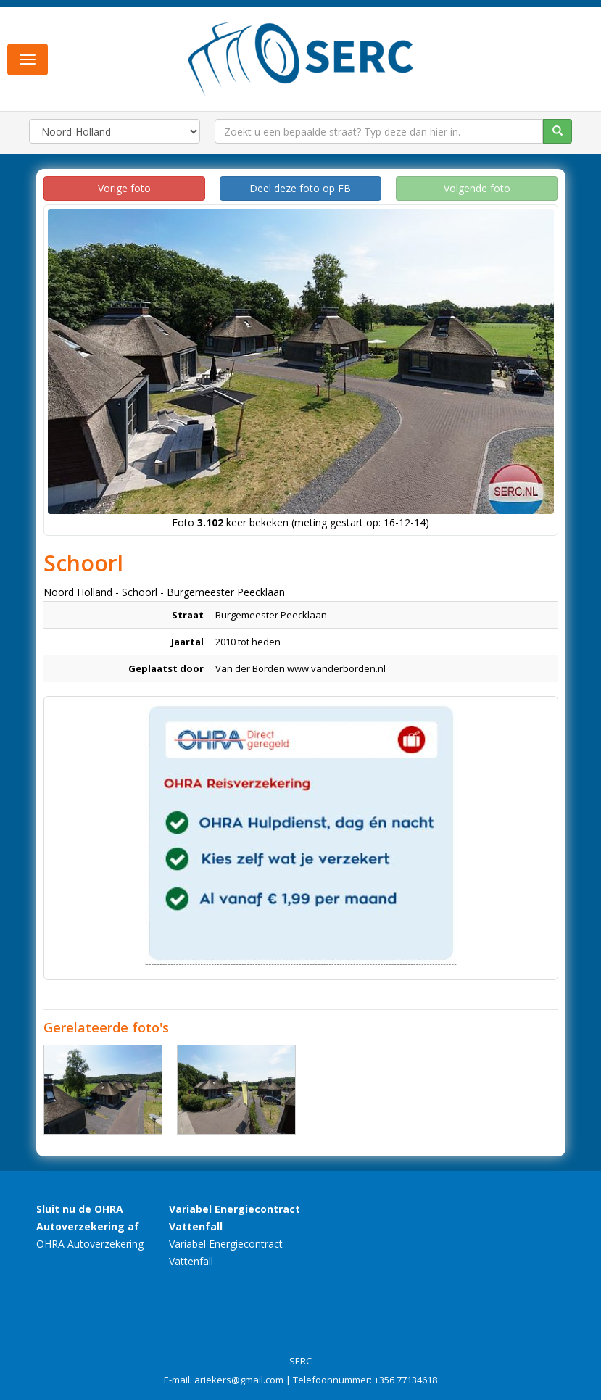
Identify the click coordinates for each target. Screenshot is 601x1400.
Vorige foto (124, 188)
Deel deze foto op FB (300, 188)
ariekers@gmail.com (238, 1379)
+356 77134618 (405, 1379)
